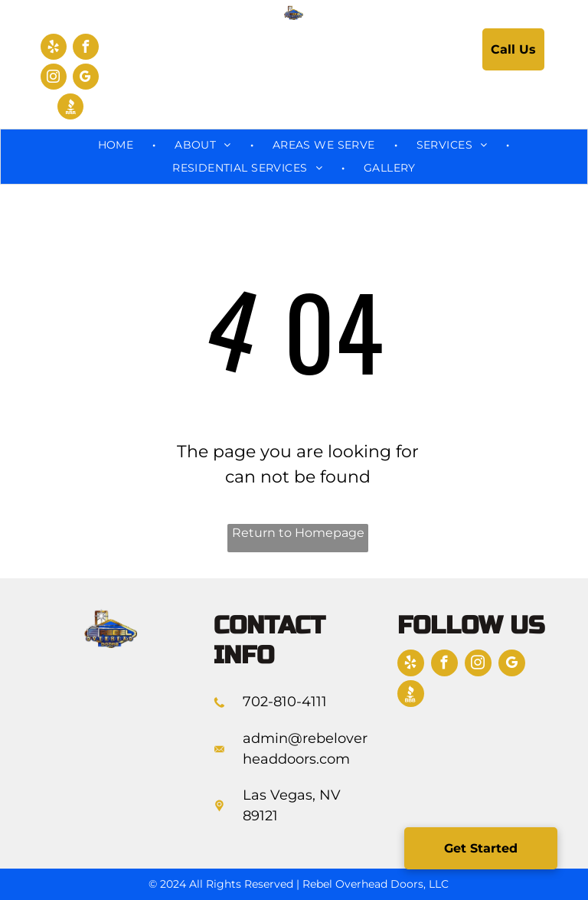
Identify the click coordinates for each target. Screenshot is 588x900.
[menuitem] (117, 145)
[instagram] (54, 78)
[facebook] (86, 49)
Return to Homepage (298, 532)
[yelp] (54, 49)
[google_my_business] (86, 78)
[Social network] (70, 108)
